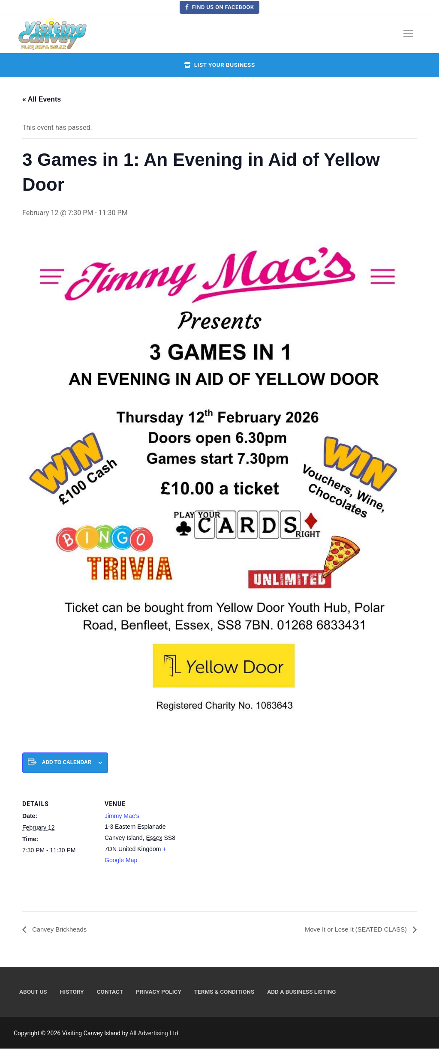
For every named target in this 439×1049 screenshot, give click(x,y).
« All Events (41, 99)
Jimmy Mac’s (122, 815)
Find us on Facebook (219, 7)
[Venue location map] (232, 846)
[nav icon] (408, 34)
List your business (219, 64)
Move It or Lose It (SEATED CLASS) (352, 929)
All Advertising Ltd (153, 1033)
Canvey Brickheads (60, 929)
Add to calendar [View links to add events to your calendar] (66, 762)
